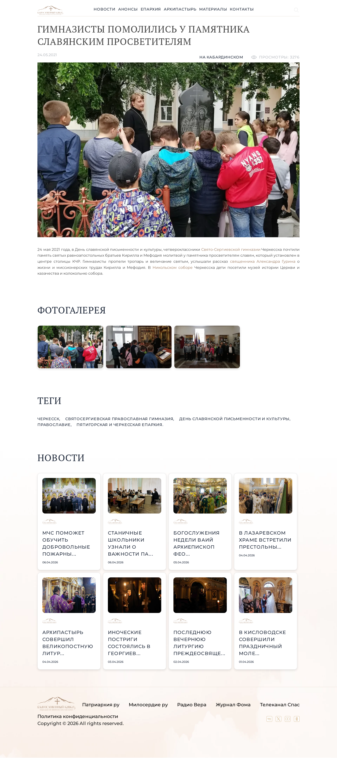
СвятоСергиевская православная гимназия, (120, 419)
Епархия (151, 9)
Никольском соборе (173, 267)
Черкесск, (49, 419)
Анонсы (128, 9)
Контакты (242, 9)
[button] (70, 347)
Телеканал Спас (280, 704)
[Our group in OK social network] (297, 720)
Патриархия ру (100, 704)
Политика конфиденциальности (77, 716)
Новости (104, 9)
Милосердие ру (148, 704)
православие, (55, 425)
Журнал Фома (233, 704)
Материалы (213, 9)
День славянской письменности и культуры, (235, 419)
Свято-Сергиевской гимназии (230, 249)
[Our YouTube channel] (288, 720)
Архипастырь (180, 9)
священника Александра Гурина (263, 261)
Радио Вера (191, 704)
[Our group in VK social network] (270, 720)
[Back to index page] (50, 13)
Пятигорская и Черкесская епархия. (120, 425)
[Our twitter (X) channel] (279, 720)
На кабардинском (221, 57)
